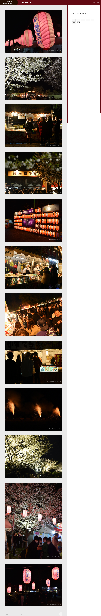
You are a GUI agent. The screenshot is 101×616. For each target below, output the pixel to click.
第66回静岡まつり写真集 (14, 614)
